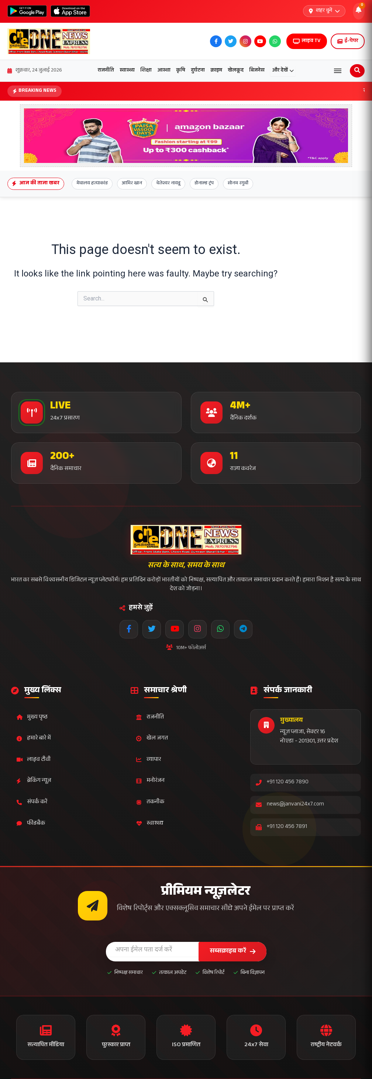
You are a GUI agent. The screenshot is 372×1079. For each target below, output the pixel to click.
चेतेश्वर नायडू (168, 184)
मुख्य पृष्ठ (32, 718)
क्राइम (216, 70)
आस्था (163, 70)
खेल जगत (152, 739)
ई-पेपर (347, 41)
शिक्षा (146, 70)
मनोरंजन (150, 781)
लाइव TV (306, 41)
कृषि (180, 70)
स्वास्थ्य (127, 70)
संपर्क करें (32, 802)
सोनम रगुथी (238, 184)
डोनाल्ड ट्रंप (204, 184)
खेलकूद (236, 70)
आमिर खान (132, 184)
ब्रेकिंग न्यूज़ (34, 781)
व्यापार (148, 760)
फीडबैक (31, 824)
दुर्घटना (198, 70)
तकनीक (150, 802)
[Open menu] (337, 71)
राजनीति (106, 70)
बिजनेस (257, 70)
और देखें (283, 70)
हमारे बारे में (34, 739)
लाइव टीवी (34, 760)
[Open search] (357, 70)
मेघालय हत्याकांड (92, 184)
